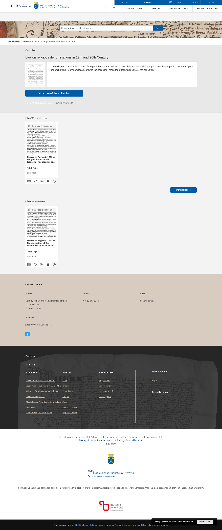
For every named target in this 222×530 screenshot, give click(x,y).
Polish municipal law (35, 396)
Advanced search (146, 34)
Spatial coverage (69, 407)
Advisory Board (106, 391)
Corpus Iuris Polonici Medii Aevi (40, 380)
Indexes (156, 8)
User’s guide (105, 396)
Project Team (105, 386)
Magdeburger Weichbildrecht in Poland (43, 402)
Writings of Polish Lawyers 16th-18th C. (44, 391)
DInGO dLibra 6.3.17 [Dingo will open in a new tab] (84, 525)
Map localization (69, 412)
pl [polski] (127, 2)
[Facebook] (27, 334)
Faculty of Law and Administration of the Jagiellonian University (111, 440)
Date (64, 402)
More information (185, 522)
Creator (65, 386)
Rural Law (30, 407)
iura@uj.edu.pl (147, 300)
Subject (65, 396)
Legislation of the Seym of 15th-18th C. (44, 386)
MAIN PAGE (14, 41)
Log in (155, 381)
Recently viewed (207, 8)
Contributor (67, 391)
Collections (134, 8)
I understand (205, 521)
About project (178, 8)
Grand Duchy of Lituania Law (39, 412)
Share (195, 2)
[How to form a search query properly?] (160, 33)
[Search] (158, 28)
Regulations (104, 380)
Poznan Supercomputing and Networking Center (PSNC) (141, 525)
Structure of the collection (54, 93)
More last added (183, 190)
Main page (30, 364)
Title (64, 380)
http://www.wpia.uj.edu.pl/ (39, 324)
